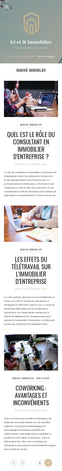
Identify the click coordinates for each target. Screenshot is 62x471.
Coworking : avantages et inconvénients (31, 395)
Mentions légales (46, 56)
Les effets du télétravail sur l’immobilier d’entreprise (31, 270)
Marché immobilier (31, 124)
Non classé (42, 378)
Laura (44, 164)
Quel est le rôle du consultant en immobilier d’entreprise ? (31, 145)
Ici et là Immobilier (31, 42)
